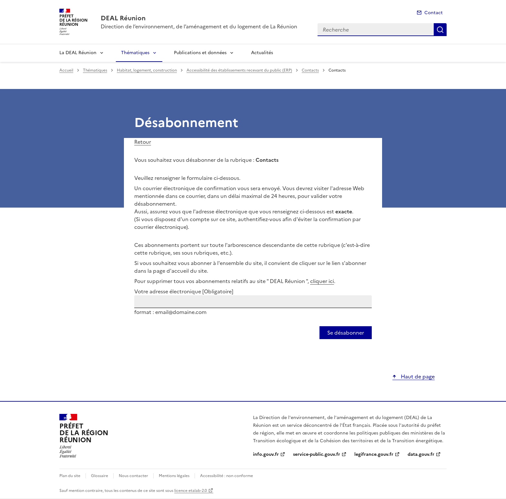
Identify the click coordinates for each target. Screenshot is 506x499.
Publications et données (200, 52)
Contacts (310, 70)
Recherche (440, 29)
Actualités (262, 52)
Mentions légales (174, 476)
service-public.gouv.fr (316, 454)
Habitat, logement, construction (147, 70)
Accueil (66, 70)
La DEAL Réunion (77, 52)
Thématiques (135, 52)
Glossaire (99, 476)
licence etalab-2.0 (190, 491)
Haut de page (417, 376)
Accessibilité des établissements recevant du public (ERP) (239, 70)
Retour (142, 142)
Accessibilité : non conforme (226, 476)
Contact (433, 12)
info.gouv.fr (266, 454)
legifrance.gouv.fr (373, 454)
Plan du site (69, 476)
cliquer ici (322, 281)
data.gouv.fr (421, 454)
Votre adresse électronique (183, 291)
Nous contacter (133, 476)
